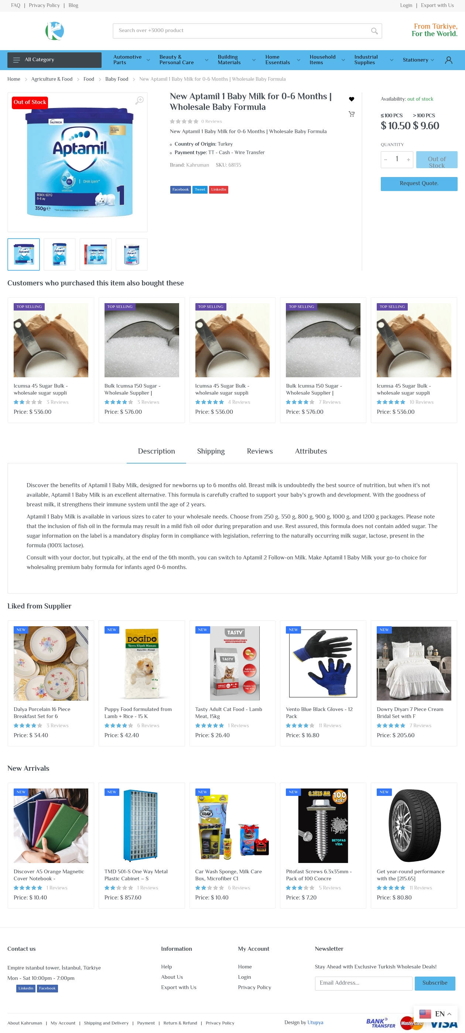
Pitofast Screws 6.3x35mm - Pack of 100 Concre (319, 875)
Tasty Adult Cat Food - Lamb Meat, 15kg (228, 713)
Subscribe (435, 983)
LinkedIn (218, 190)
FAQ (15, 5)
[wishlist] (352, 99)
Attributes (311, 452)
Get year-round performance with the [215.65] (410, 875)
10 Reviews (422, 403)
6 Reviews (148, 726)
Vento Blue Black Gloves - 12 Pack (319, 713)
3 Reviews (58, 403)
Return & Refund (180, 1023)
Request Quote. (419, 183)
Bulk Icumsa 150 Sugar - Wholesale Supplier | (133, 390)
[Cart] (352, 114)
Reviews (260, 452)
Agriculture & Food (51, 79)
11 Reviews (330, 726)
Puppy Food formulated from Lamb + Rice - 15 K (138, 713)
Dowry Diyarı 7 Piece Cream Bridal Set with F (410, 713)
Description (156, 452)
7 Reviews (330, 403)
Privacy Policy (44, 5)
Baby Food (116, 79)
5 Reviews (330, 888)
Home (13, 79)
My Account (63, 1023)
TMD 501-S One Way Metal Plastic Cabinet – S (136, 875)
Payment (146, 1023)
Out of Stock (437, 161)
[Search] (374, 31)
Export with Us (437, 6)
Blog (73, 5)
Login (406, 6)
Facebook (180, 190)
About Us (172, 977)
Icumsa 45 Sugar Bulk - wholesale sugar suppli (41, 390)
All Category (33, 60)
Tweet (200, 190)
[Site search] (240, 31)
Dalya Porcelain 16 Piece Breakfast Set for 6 (42, 713)
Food (88, 79)
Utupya (315, 1023)
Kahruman (197, 166)
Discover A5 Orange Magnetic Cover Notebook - (49, 875)
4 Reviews (239, 403)
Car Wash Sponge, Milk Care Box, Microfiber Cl (228, 875)
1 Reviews (238, 726)
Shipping (211, 452)
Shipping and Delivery (106, 1023)
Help (166, 967)
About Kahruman (24, 1023)
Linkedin (25, 988)
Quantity (392, 145)
